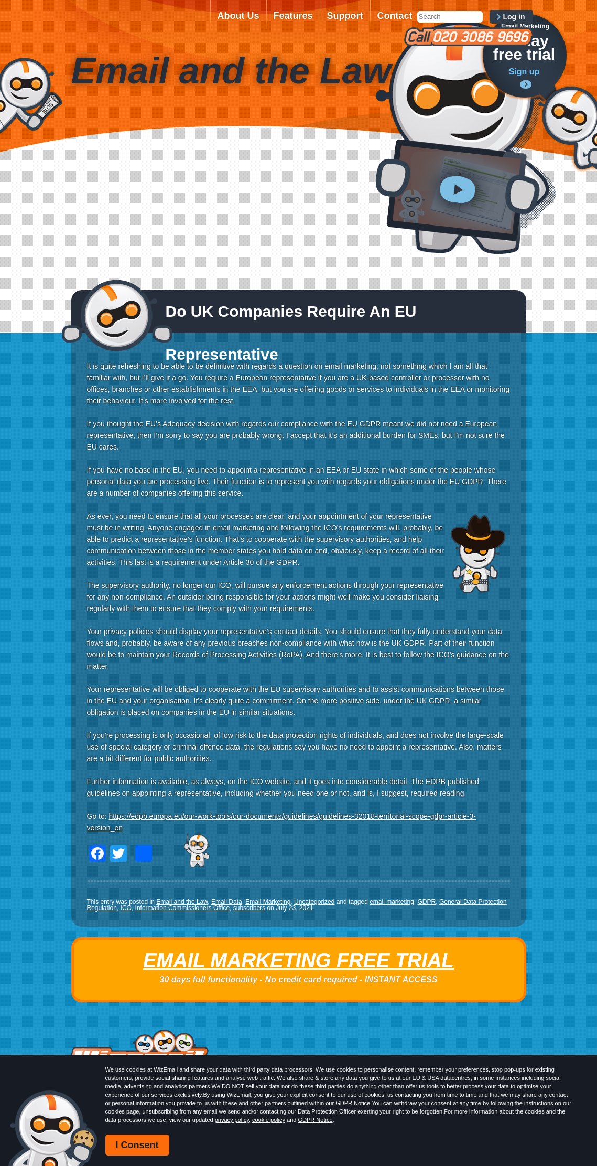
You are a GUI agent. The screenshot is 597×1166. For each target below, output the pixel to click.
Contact (395, 15)
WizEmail (137, 22)
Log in (514, 17)
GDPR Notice (315, 1120)
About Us (238, 15)
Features (293, 15)
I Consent (137, 1145)
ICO (126, 908)
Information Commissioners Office (182, 908)
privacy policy (232, 1120)
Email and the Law (182, 901)
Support (345, 15)
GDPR (427, 901)
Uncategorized (314, 901)
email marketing (392, 901)
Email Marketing (267, 901)
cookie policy (268, 1120)
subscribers (249, 908)
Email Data (226, 901)
